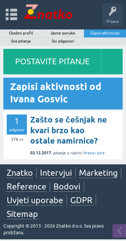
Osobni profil (21, 33)
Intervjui (56, 172)
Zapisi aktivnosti (105, 33)
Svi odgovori (63, 41)
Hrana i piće (94, 153)
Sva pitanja (21, 41)
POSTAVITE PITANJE (52, 61)
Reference (26, 186)
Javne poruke (62, 33)
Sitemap (22, 214)
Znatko (20, 172)
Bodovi (66, 186)
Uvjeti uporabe (35, 200)
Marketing (98, 172)
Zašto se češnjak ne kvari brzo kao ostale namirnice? (68, 130)
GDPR (81, 200)
